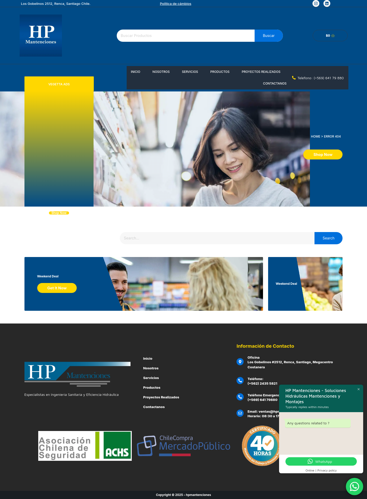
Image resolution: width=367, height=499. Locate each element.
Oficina (253, 357)
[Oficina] (240, 361)
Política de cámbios (175, 4)
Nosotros (160, 72)
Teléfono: (255, 379)
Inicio (135, 72)
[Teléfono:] (240, 380)
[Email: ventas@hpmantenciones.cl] (240, 413)
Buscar (268, 35)
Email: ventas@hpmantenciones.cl (276, 411)
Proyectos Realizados (261, 72)
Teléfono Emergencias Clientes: (273, 395)
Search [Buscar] (328, 238)
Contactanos (274, 83)
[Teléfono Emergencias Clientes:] (240, 396)
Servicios (190, 72)
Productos (219, 72)
